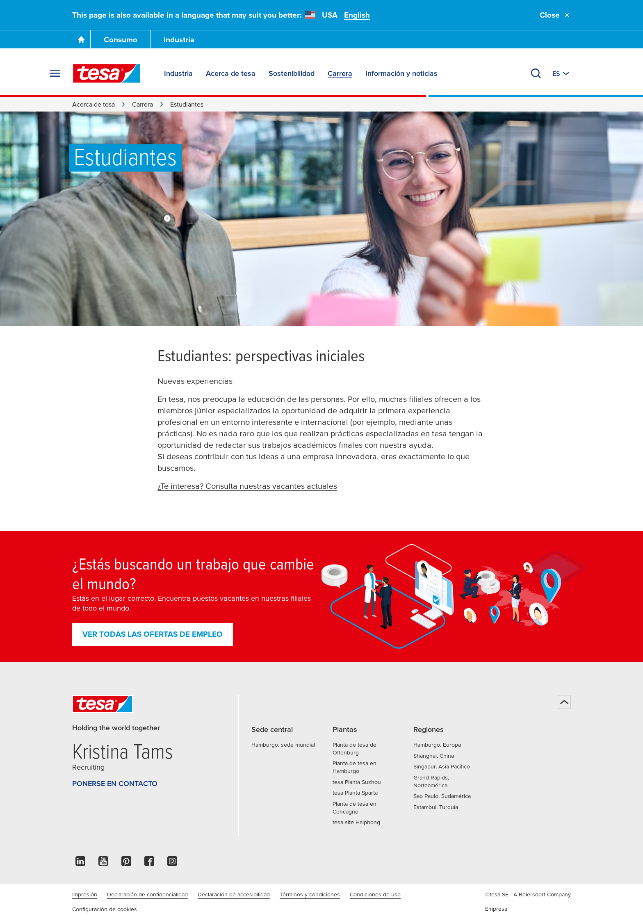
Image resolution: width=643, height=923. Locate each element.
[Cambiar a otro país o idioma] (561, 73)
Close (555, 15)
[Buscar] (536, 73)
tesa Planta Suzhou (357, 782)
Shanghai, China (433, 755)
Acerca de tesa (93, 104)
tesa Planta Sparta (355, 792)
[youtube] (103, 863)
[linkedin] (80, 863)
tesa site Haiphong (356, 822)
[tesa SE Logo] (106, 73)
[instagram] (172, 863)
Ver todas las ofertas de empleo (152, 634)
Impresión (84, 894)
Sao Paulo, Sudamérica (442, 796)
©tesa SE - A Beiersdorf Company (528, 894)
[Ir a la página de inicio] (81, 39)
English (357, 15)
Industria (179, 39)
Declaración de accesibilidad (234, 894)
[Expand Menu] (55, 73)
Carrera (142, 104)
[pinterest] (126, 863)
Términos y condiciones (310, 894)
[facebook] (149, 863)
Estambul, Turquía (435, 807)
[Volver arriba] (564, 702)
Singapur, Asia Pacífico (441, 766)
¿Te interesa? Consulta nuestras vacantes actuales (247, 485)
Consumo (120, 39)
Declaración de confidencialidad (147, 894)
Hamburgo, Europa (437, 744)
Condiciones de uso (375, 894)
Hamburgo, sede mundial (283, 744)
